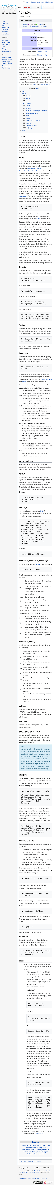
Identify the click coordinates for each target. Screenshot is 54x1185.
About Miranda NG (33, 1178)
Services (35, 1142)
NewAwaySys (31, 168)
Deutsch (25, 24)
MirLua (45, 1145)
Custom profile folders (43, 1150)
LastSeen (38, 564)
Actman (24, 1145)
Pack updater (27, 1152)
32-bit (39, 52)
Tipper (34, 84)
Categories (23, 1161)
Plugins (30, 1161)
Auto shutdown (37, 1145)
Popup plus (44, 1152)
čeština (24, 26)
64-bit (44, 52)
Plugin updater (36, 1152)
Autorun (29, 1145)
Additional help (47, 379)
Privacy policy (23, 1178)
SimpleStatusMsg (25, 171)
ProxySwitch (42, 1147)
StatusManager (45, 84)
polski (41, 24)
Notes (38, 219)
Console (33, 1150)
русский (43, 26)
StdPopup (30, 1154)
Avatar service (25, 1150)
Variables (41, 1154)
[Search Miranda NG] (47, 11)
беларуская (34, 26)
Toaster (36, 1154)
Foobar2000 (39, 1134)
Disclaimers (43, 1178)
